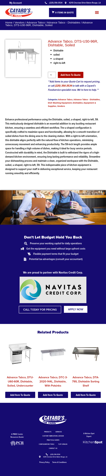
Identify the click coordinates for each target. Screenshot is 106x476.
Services (58, 432)
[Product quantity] (52, 75)
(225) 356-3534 (63, 86)
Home (8, 22)
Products (47, 432)
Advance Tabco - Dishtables (63, 22)
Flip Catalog (62, 444)
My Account (15, 3)
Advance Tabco (36, 22)
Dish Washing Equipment (60, 103)
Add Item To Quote (71, 75)
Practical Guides (53, 440)
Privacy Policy (44, 462)
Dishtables (78, 103)
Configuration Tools (46, 444)
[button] (97, 12)
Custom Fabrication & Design (53, 436)
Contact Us (53, 448)
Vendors (19, 22)
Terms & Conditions (59, 462)
